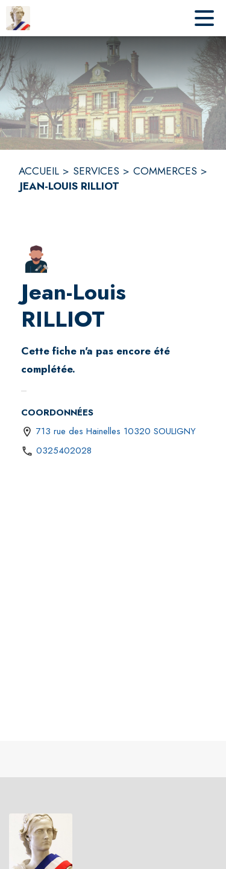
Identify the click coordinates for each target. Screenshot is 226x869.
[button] (36, 259)
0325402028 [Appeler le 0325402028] (64, 450)
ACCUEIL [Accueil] (39, 171)
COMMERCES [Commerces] (165, 171)
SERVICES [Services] (96, 171)
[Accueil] (18, 18)
